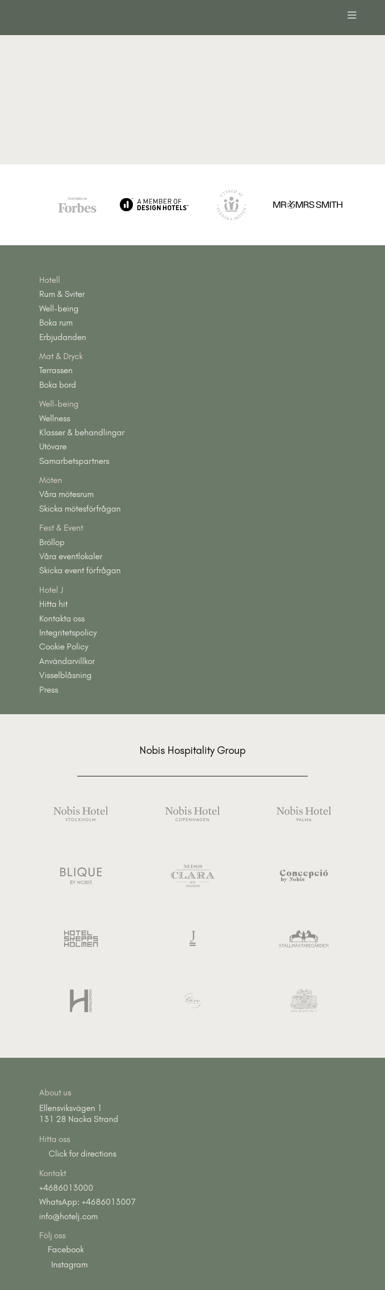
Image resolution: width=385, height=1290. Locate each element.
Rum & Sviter (62, 294)
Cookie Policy (63, 646)
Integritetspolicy (68, 632)
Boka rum (56, 322)
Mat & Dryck (61, 356)
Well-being (59, 308)
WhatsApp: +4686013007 (87, 1202)
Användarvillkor (67, 661)
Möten (50, 480)
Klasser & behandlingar (81, 432)
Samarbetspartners (74, 461)
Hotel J (51, 590)
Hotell (49, 280)
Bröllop (52, 542)
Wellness (54, 418)
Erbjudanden (62, 337)
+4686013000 (66, 1188)
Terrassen (56, 370)
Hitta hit (53, 604)
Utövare (53, 446)
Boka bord (57, 385)
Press (48, 690)
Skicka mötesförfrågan (80, 509)
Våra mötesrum (66, 494)
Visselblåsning (65, 675)
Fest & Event (61, 528)
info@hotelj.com (68, 1216)
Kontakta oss (62, 618)
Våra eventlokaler (70, 556)
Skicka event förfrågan (80, 570)
